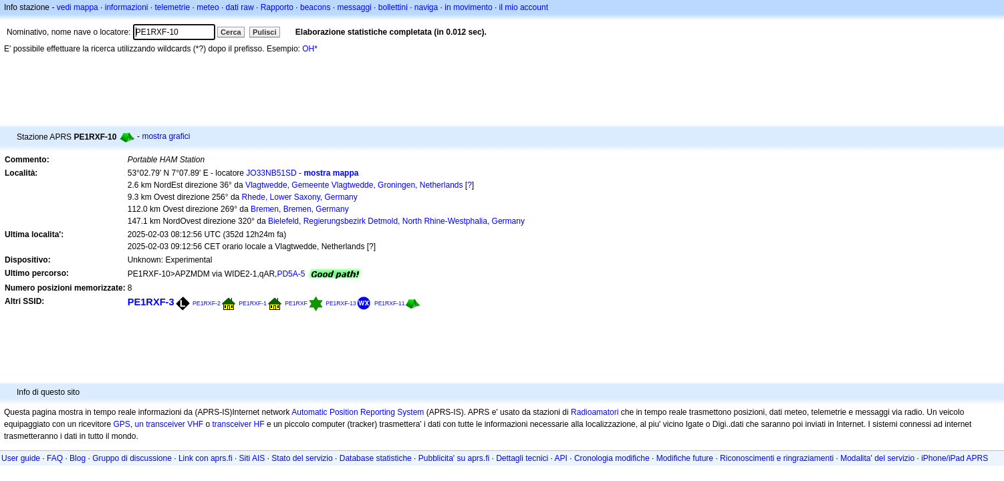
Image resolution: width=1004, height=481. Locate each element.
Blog (78, 458)
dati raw (240, 7)
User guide (20, 458)
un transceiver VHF (168, 424)
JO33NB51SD (271, 173)
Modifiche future (684, 458)
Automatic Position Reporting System (357, 412)
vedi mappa (77, 7)
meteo (208, 7)
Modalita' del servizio (877, 458)
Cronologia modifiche (612, 458)
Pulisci (264, 32)
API (561, 458)
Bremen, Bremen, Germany (300, 209)
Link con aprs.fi (205, 458)
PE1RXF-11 (389, 303)
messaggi (354, 7)
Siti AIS (252, 458)
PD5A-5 (291, 274)
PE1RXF (296, 303)
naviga (426, 7)
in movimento (468, 7)
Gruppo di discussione (132, 458)
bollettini (393, 7)
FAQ (55, 458)
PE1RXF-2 (207, 303)
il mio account (523, 7)
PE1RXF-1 (253, 303)
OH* (310, 48)
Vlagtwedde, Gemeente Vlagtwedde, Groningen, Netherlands (354, 185)
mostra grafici (166, 136)
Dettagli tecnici (522, 458)
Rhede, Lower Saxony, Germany (300, 197)
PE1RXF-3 (151, 302)
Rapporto (277, 7)
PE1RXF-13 (341, 303)
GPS (121, 424)
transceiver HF (239, 424)
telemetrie (173, 7)
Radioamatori (594, 412)
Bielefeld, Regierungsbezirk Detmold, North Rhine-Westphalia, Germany (396, 221)
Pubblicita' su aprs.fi (453, 458)
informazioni (126, 7)
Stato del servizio (301, 458)
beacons (315, 7)
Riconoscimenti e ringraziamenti (777, 458)
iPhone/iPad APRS (954, 458)
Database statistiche (376, 458)
